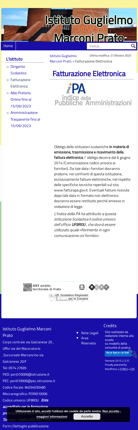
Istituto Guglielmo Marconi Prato (89, 29)
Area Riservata (88, 340)
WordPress (111, 369)
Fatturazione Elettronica (20, 83)
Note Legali (89, 332)
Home (8, 46)
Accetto (87, 416)
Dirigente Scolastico (18, 70)
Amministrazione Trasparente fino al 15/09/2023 (25, 119)
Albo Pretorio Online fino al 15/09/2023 (20, 99)
